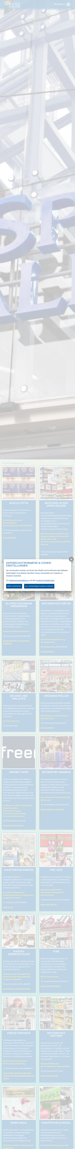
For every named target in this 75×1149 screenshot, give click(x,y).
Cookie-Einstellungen (45, 580)
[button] (71, 559)
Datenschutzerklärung (19, 580)
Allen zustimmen (14, 586)
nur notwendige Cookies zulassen (39, 586)
